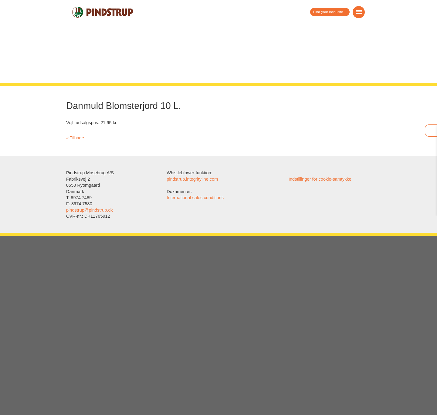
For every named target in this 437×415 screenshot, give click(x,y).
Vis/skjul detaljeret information (218, 211)
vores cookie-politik (226, 206)
